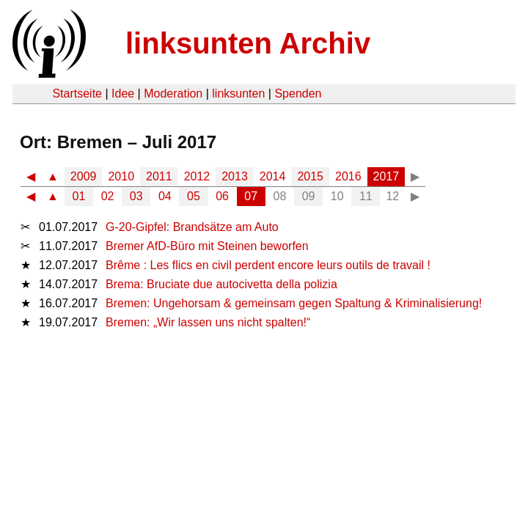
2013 (234, 176)
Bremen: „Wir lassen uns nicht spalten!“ (208, 322)
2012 (197, 176)
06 (222, 196)
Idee (122, 93)
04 (165, 196)
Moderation (173, 93)
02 (107, 196)
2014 (273, 176)
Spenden (297, 93)
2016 (348, 176)
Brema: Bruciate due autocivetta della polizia (221, 284)
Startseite (77, 93)
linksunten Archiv (247, 43)
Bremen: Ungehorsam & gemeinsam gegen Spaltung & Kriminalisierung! (294, 303)
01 (79, 196)
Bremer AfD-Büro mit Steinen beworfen (207, 246)
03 (136, 196)
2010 (121, 176)
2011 (159, 176)
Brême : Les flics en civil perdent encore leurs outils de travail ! (268, 265)
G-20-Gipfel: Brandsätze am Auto (192, 227)
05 (193, 196)
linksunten (238, 93)
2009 (83, 176)
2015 (310, 176)
